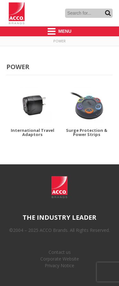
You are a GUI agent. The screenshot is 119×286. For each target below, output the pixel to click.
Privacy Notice (59, 265)
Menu (59, 31)
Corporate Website (59, 259)
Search (108, 13)
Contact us (60, 252)
